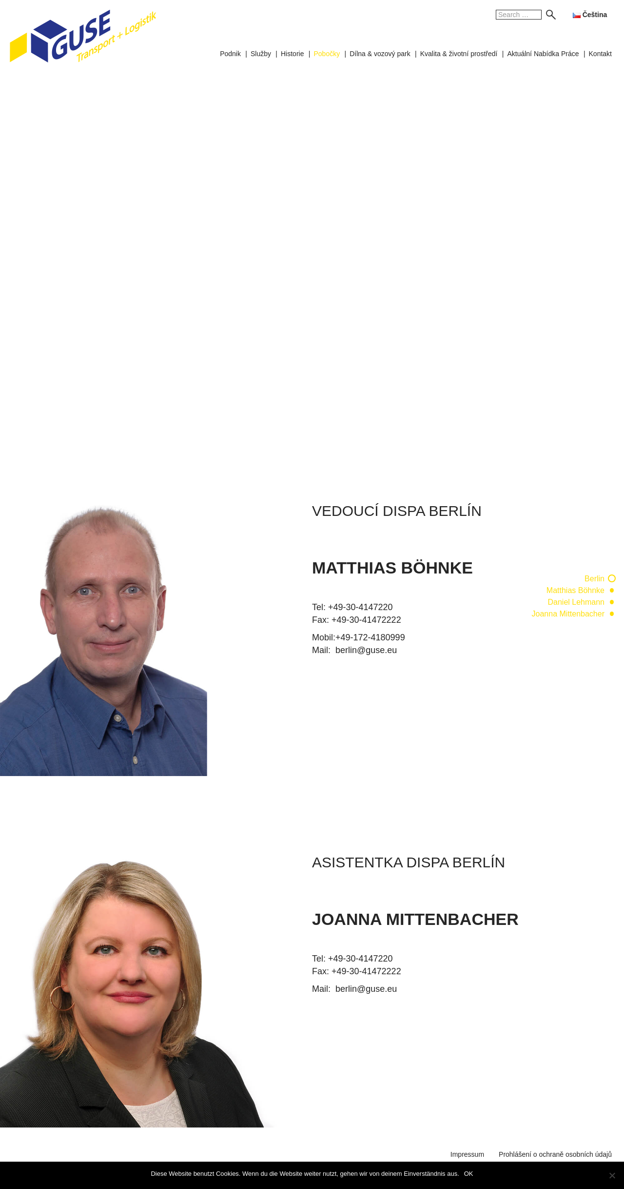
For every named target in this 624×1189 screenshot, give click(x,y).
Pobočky (326, 54)
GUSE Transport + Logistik (83, 36)
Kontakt (600, 54)
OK (468, 1173)
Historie (292, 54)
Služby (261, 54)
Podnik (230, 54)
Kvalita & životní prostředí (459, 54)
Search (548, 15)
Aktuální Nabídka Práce (543, 54)
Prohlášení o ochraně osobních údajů (555, 1154)
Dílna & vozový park (380, 54)
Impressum (467, 1154)
